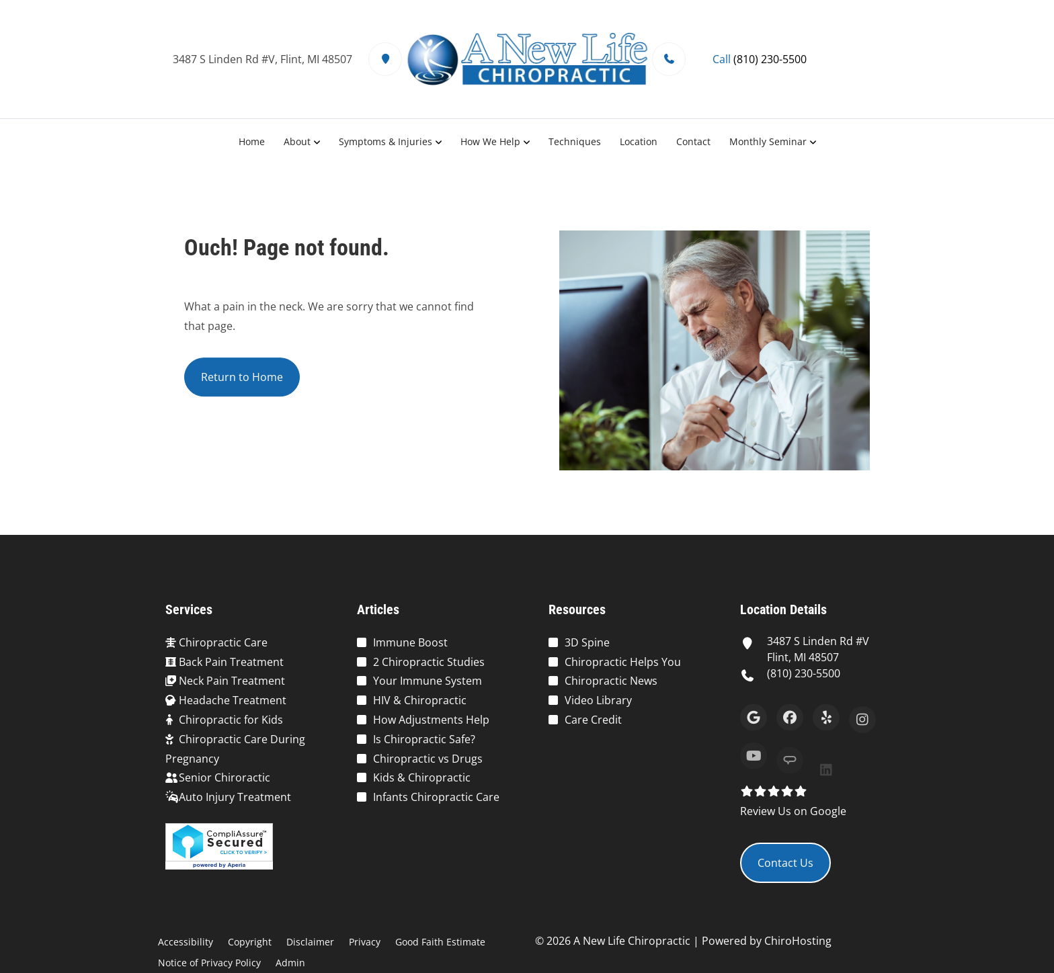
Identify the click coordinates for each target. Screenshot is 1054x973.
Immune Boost (410, 642)
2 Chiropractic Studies (429, 661)
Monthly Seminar (768, 141)
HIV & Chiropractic (420, 700)
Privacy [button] (364, 941)
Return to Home (242, 379)
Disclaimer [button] (310, 941)
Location (638, 141)
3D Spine (587, 642)
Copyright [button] (250, 941)
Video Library (598, 700)
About (297, 141)
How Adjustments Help (431, 719)
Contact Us (785, 862)
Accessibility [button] (185, 941)
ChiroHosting (798, 940)
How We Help (490, 141)
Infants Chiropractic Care (436, 797)
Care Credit (593, 719)
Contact (693, 141)
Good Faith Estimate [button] (440, 941)
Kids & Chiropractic (422, 777)
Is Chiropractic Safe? (424, 739)
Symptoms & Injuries (385, 141)
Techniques (575, 141)
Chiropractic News (611, 680)
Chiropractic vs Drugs (428, 758)
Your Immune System (427, 680)
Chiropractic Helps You (623, 661)
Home (252, 141)
